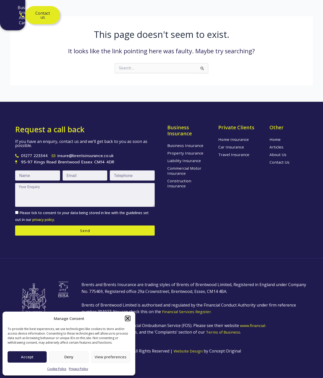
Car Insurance (231, 146)
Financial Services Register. (187, 311)
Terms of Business (225, 332)
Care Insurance (59, 15)
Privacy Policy (78, 369)
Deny (68, 356)
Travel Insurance (234, 154)
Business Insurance (64, 10)
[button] (127, 318)
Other (277, 127)
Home (275, 139)
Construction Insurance (179, 183)
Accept (27, 356)
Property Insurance (185, 153)
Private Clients (109, 10)
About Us (142, 10)
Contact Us (280, 162)
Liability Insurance (184, 160)
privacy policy (43, 219)
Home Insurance (234, 139)
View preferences (110, 356)
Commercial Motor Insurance (185, 170)
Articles (165, 10)
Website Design (188, 351)
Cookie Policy (56, 369)
